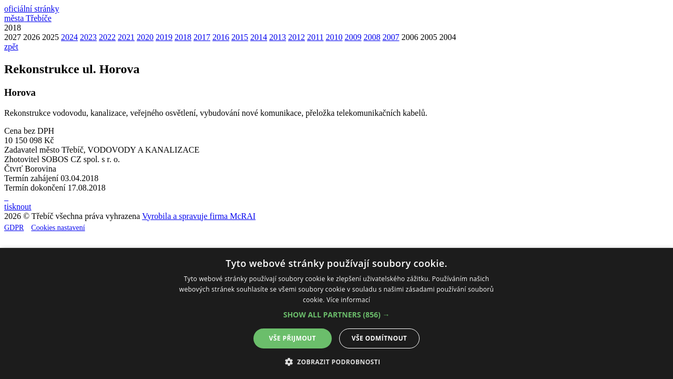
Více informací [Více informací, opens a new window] (348, 299)
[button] (336, 315)
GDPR (14, 228)
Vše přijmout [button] (292, 338)
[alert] (336, 313)
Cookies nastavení (58, 228)
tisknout (18, 206)
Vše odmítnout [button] (379, 338)
